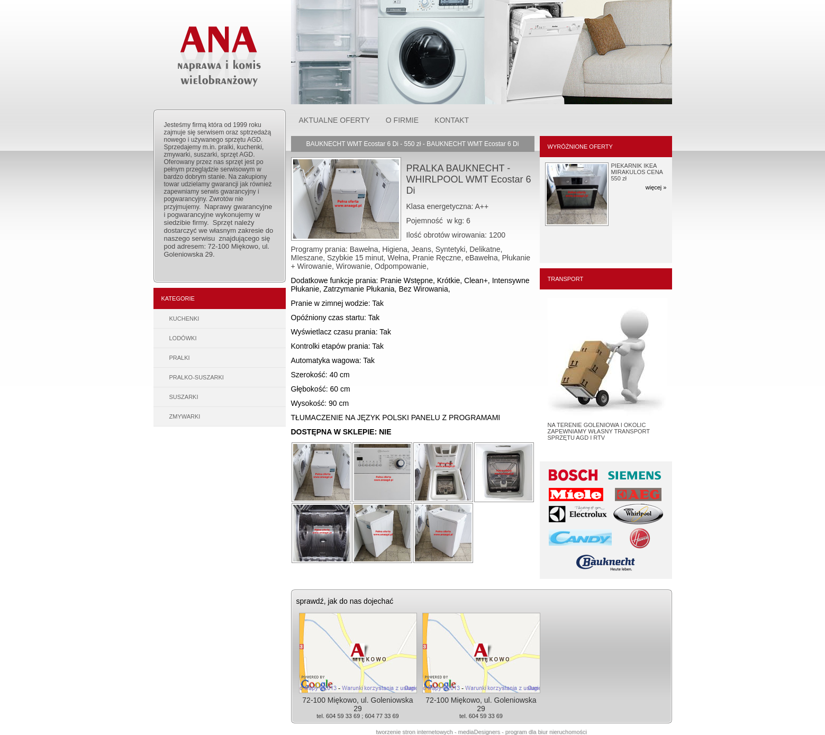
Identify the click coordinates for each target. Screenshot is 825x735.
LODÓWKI (183, 338)
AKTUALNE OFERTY (334, 120)
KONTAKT (451, 120)
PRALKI (179, 358)
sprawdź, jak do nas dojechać (345, 601)
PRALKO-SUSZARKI (196, 377)
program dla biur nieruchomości (546, 732)
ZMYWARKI (185, 416)
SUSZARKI (183, 397)
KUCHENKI (184, 318)
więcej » (656, 187)
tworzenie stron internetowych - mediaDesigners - (440, 732)
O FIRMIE (402, 120)
